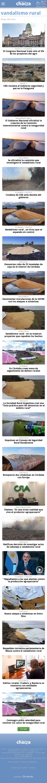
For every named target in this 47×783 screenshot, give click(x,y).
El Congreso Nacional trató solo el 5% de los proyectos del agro (23, 52)
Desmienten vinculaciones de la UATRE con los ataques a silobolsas (23, 300)
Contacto (32, 768)
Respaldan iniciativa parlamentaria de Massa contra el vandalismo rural (23, 649)
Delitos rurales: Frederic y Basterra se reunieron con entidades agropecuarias (23, 685)
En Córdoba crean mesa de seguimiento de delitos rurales (23, 369)
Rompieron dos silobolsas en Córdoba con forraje (23, 476)
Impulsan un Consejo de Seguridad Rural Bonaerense (23, 441)
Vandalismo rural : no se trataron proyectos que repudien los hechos (23, 335)
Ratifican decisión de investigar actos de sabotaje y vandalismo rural (23, 545)
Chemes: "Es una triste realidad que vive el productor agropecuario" (23, 511)
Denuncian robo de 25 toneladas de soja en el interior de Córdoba (23, 265)
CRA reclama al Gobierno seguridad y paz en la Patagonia (23, 87)
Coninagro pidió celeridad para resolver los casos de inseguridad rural (23, 721)
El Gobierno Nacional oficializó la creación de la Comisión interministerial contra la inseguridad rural (23, 124)
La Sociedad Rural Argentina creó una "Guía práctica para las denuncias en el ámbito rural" (23, 406)
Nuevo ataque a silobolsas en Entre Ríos (23, 615)
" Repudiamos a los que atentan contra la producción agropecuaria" (24, 580)
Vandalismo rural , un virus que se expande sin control (23, 230)
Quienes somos (13, 762)
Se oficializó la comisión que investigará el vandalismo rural (24, 161)
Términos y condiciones (29, 762)
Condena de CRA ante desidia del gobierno (23, 196)
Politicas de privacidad (19, 768)
